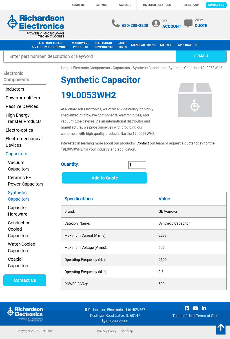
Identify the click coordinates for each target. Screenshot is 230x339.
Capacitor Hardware (17, 211)
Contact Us (216, 5)
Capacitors (121, 68)
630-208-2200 (135, 25)
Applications (188, 45)
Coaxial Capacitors (18, 262)
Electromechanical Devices (24, 142)
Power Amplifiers (23, 98)
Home (65, 68)
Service (101, 5)
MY (171, 23)
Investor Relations (157, 5)
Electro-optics (19, 130)
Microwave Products (80, 45)
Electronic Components (103, 45)
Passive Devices (22, 106)
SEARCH (201, 56)
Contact (143, 143)
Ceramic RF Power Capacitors (25, 181)
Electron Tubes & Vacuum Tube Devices (49, 45)
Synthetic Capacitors (149, 68)
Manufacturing (143, 45)
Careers (125, 5)
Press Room (191, 5)
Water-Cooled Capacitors (21, 247)
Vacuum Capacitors (18, 166)
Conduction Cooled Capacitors (19, 229)
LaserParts (122, 45)
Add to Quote (105, 178)
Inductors (15, 89)
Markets (166, 45)
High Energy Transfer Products (24, 118)
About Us (78, 5)
